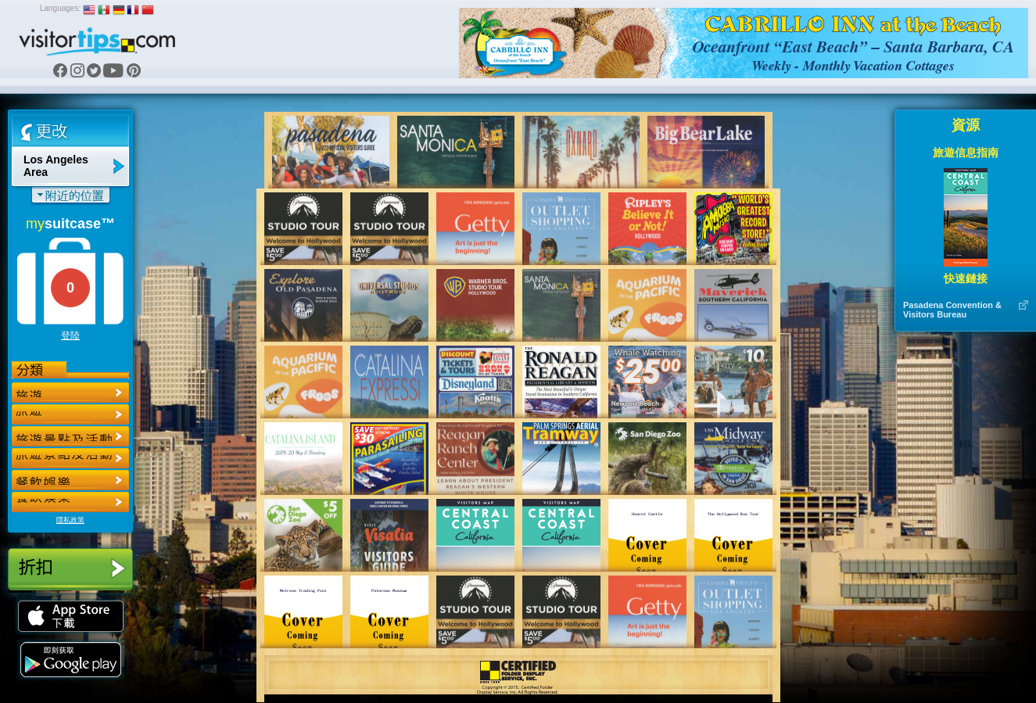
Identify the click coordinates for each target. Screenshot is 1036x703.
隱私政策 (70, 520)
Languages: (60, 8)
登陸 (70, 335)
